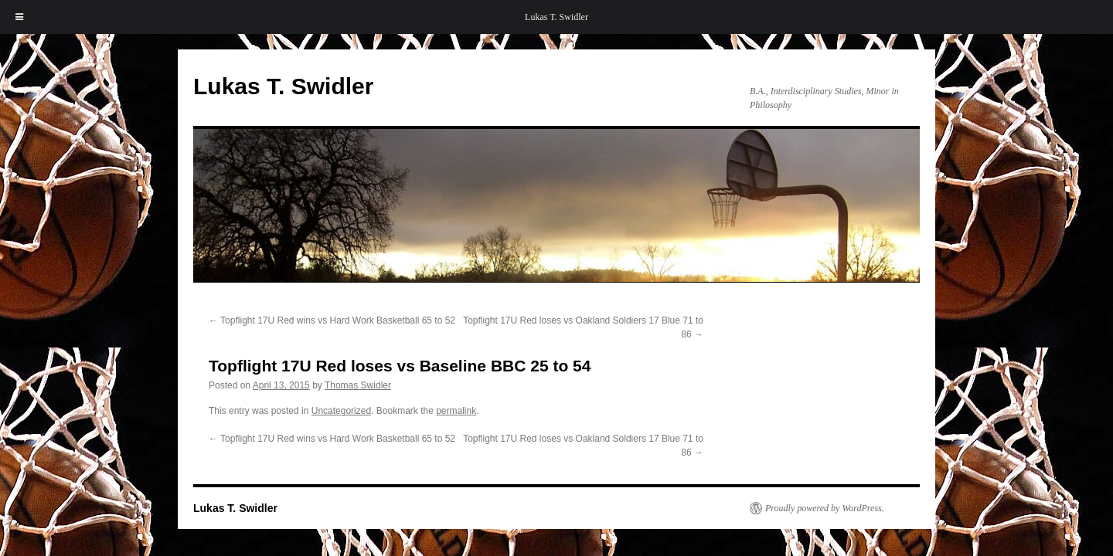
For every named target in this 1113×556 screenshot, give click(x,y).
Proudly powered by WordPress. (824, 508)
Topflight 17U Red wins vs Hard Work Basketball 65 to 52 (332, 320)
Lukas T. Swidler (556, 17)
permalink (456, 410)
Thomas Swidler (358, 385)
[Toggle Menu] (19, 17)
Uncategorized (341, 410)
